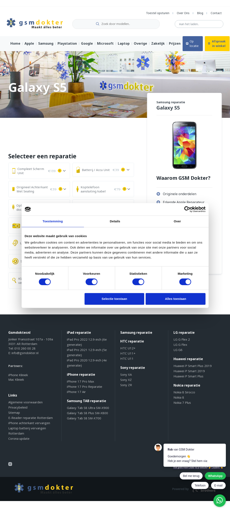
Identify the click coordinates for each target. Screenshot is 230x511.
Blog (200, 13)
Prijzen (175, 45)
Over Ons (183, 13)
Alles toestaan (175, 298)
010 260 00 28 (25, 350)
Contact (216, 13)
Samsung (45, 45)
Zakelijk (158, 45)
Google (87, 45)
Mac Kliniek (16, 381)
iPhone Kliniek (18, 376)
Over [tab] (177, 221)
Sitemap (14, 414)
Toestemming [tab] (53, 221)
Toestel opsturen (157, 13)
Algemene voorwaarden (25, 404)
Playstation (67, 45)
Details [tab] (115, 221)
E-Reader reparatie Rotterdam (30, 419)
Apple (29, 45)
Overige (140, 45)
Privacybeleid (17, 409)
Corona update (19, 440)
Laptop (124, 45)
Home (15, 45)
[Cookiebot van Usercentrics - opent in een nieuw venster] (187, 209)
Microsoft (105, 45)
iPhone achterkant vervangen (29, 424)
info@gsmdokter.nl (25, 354)
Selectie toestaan (114, 298)
